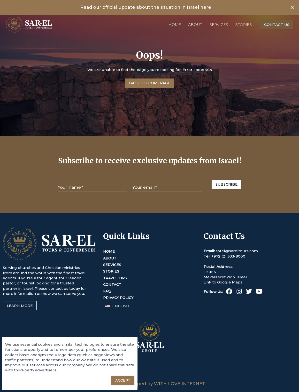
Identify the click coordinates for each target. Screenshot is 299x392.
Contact (112, 284)
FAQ (107, 291)
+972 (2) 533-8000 (228, 256)
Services (218, 24)
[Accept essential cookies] (122, 380)
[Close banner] (292, 7)
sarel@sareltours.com (237, 251)
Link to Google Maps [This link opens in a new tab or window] (223, 282)
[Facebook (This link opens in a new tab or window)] (229, 292)
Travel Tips (115, 278)
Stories (243, 24)
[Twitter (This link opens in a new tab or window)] (249, 292)
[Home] (29, 24)
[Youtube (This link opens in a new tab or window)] (259, 292)
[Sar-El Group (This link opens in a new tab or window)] (149, 378)
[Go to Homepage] (149, 83)
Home (175, 24)
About (195, 24)
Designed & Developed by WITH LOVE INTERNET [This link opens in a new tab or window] (149, 383)
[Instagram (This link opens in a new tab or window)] (239, 292)
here (205, 7)
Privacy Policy (118, 298)
